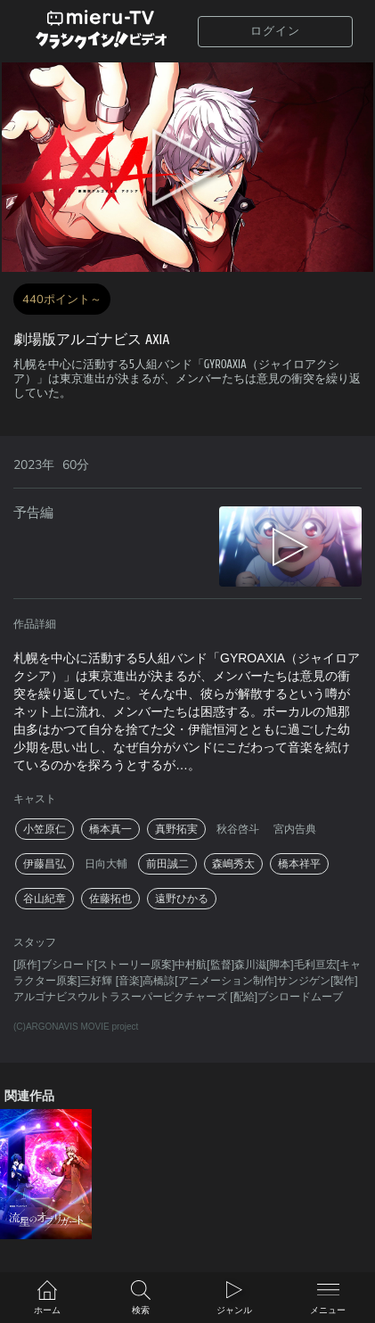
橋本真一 (110, 829)
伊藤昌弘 (44, 864)
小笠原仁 (44, 829)
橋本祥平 (299, 864)
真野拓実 (176, 829)
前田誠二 (167, 864)
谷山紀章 (44, 898)
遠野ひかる (181, 898)
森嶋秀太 (233, 864)
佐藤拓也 (110, 898)
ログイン (275, 30)
